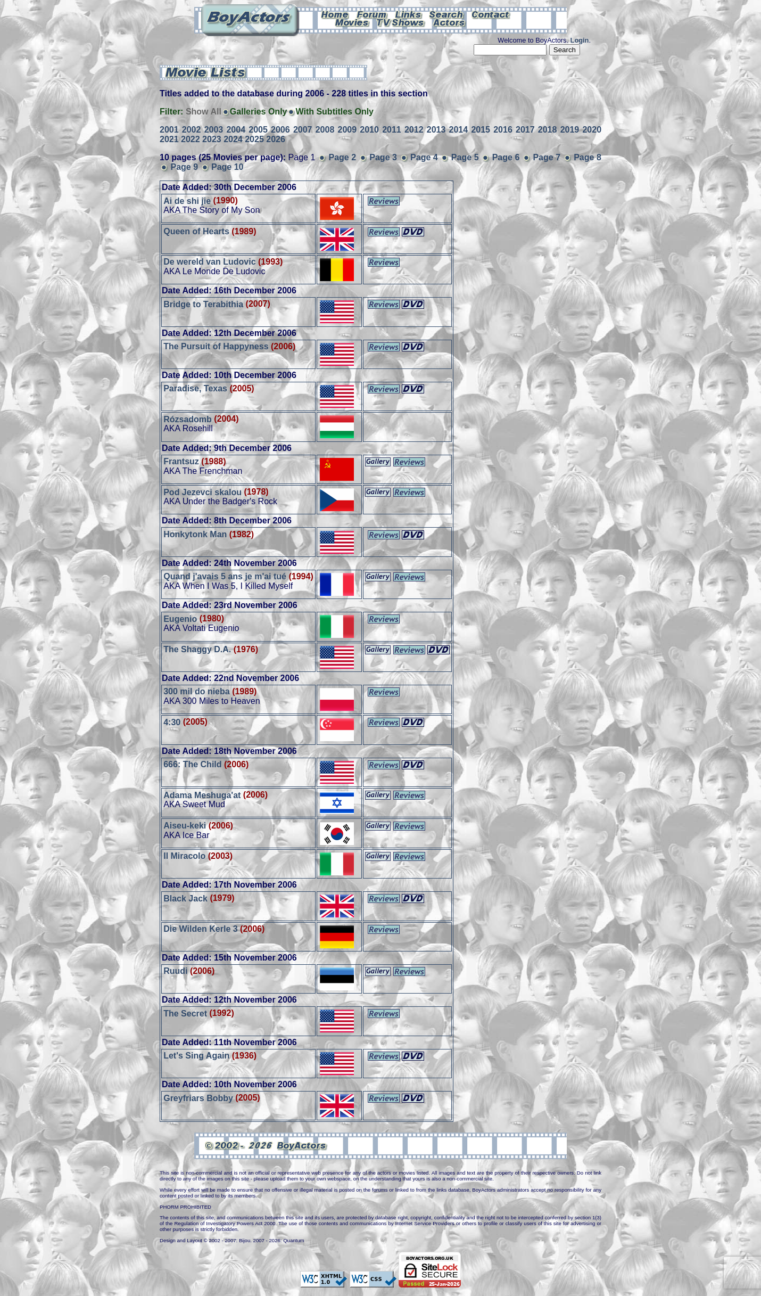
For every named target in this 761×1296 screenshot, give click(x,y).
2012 (414, 129)
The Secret (185, 1013)
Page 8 (587, 157)
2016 (502, 129)
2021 (169, 139)
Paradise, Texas (195, 388)
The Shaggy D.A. (197, 649)
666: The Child (192, 764)
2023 (211, 139)
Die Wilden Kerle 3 (200, 928)
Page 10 (227, 166)
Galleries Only (258, 111)
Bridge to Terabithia (203, 303)
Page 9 (184, 166)
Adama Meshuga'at (202, 794)
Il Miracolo (184, 855)
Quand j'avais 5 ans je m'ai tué (224, 576)
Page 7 (546, 157)
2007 (302, 129)
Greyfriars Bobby (198, 1097)
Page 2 (343, 157)
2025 (254, 139)
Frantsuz (181, 461)
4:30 (171, 721)
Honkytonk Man (195, 534)
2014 (458, 129)
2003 (214, 129)
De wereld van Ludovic (209, 261)
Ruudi (175, 970)
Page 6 (506, 157)
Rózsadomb (187, 418)
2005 (258, 129)
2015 (480, 129)
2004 (235, 129)
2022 (190, 139)
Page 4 (424, 157)
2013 (436, 129)
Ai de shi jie (187, 200)
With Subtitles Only (334, 111)
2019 (570, 129)
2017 (525, 129)
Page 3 (383, 157)
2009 (347, 129)
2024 (233, 139)
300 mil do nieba (196, 691)
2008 (325, 129)
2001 (169, 129)
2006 (280, 129)
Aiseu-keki (184, 825)
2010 (369, 129)
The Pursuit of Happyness (215, 346)
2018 (547, 129)
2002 (191, 129)
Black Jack (185, 898)
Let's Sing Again (196, 1055)
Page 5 (465, 157)
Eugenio (180, 618)
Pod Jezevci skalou (202, 491)
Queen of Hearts (196, 231)
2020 (591, 129)
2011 (391, 129)
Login (579, 40)
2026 (275, 139)
